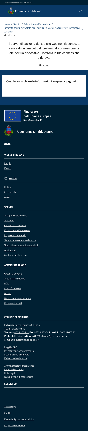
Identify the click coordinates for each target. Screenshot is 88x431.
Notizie (7, 187)
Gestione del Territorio (15, 255)
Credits (7, 413)
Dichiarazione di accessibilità (18, 377)
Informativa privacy (14, 369)
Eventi (7, 168)
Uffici (6, 283)
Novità (13, 178)
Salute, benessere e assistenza (20, 240)
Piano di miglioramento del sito (19, 419)
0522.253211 (21, 332)
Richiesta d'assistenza (15, 358)
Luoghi (7, 163)
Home (7, 24)
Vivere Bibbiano (14, 154)
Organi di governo (13, 273)
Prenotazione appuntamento (19, 351)
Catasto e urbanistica (15, 225)
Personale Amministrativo (17, 298)
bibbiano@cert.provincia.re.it (55, 336)
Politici (7, 293)
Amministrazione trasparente (19, 366)
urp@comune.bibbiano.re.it (25, 340)
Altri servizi (10, 250)
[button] (80, 11)
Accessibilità (10, 406)
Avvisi (7, 197)
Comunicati (10, 192)
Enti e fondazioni (12, 288)
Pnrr (7, 143)
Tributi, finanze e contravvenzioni (21, 245)
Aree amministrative (14, 278)
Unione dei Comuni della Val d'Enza (18, 2)
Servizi (16, 24)
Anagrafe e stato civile (15, 215)
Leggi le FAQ (10, 347)
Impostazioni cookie (14, 425)
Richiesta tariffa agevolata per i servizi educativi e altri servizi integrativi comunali (42, 29)
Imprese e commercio (15, 235)
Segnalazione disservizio (16, 354)
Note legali (9, 373)
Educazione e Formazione (37, 24)
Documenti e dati (13, 303)
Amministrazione (15, 265)
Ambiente (9, 220)
